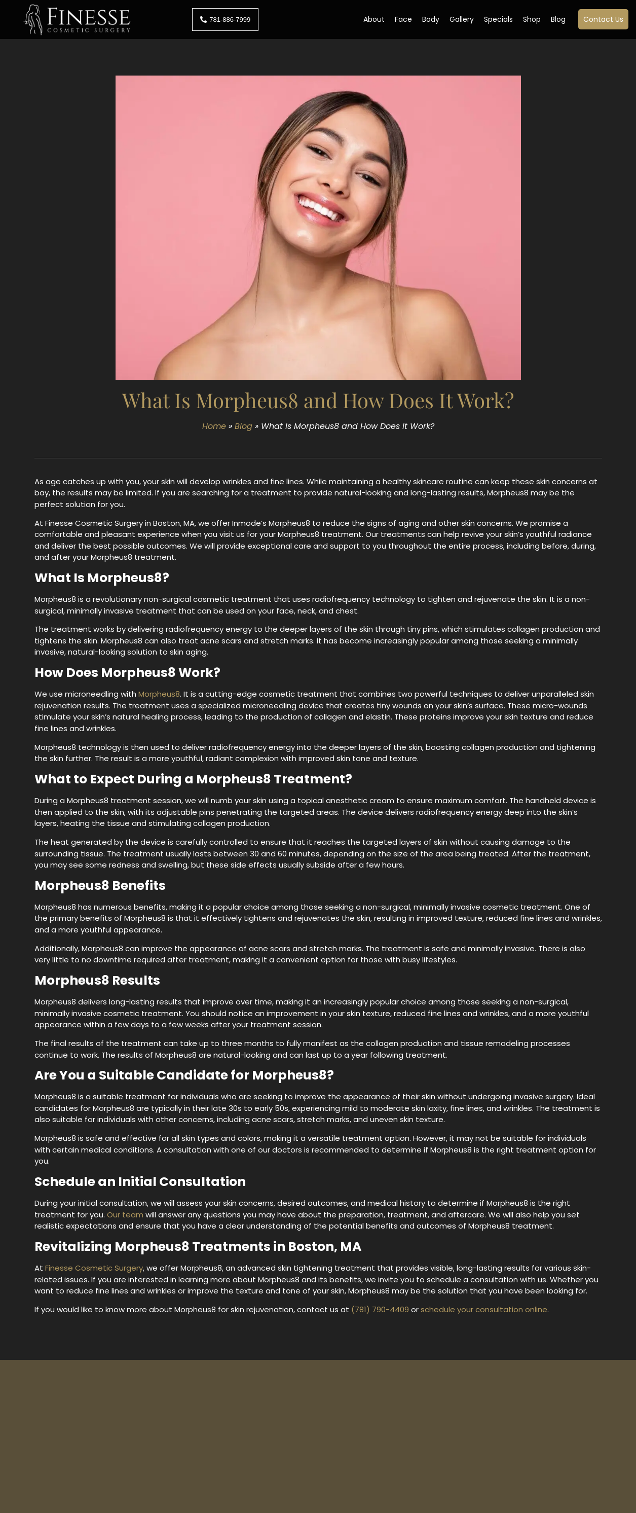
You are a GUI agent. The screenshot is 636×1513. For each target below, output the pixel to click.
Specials (498, 19)
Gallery (462, 19)
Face (403, 19)
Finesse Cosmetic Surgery (94, 1268)
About (374, 19)
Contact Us (603, 19)
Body (430, 19)
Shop (532, 19)
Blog (558, 19)
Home (214, 426)
